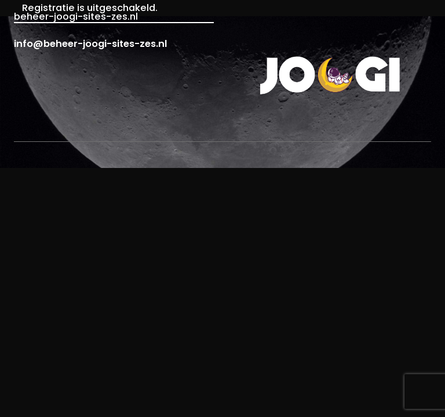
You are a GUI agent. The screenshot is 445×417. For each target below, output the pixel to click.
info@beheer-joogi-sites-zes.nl (90, 43)
